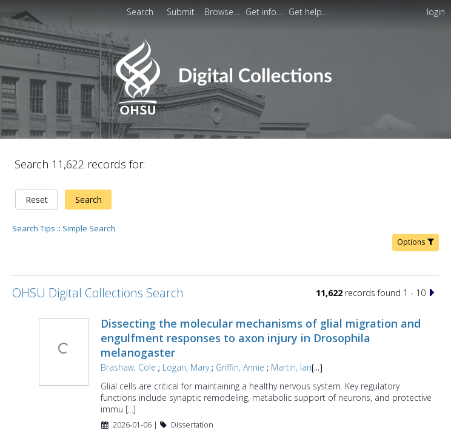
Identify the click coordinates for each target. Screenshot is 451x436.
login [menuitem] (436, 12)
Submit (182, 12)
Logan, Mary (184, 325)
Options (415, 200)
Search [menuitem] (140, 12)
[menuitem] (181, 12)
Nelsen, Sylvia (125, 418)
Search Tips (33, 186)
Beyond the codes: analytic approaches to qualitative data (255, 403)
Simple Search (88, 186)
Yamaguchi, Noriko (194, 418)
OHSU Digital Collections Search (98, 251)
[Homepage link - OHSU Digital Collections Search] (225, 111)
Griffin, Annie (239, 325)
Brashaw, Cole (127, 325)
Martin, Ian (290, 325)
